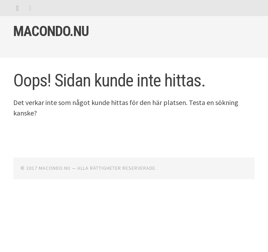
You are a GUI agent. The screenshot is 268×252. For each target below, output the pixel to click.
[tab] (17, 8)
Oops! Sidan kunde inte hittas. (109, 80)
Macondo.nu (51, 31)
